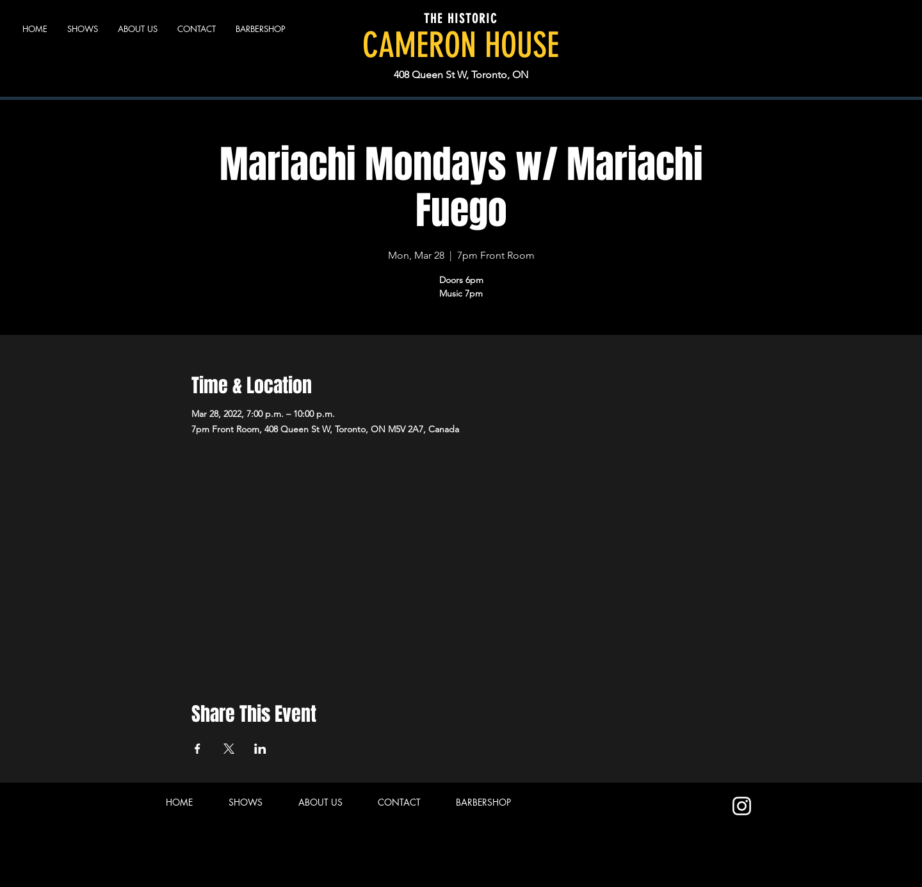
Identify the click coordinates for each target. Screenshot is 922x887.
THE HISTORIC (460, 18)
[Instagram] (741, 805)
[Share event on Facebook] (197, 749)
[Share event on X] (229, 749)
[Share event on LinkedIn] (260, 749)
